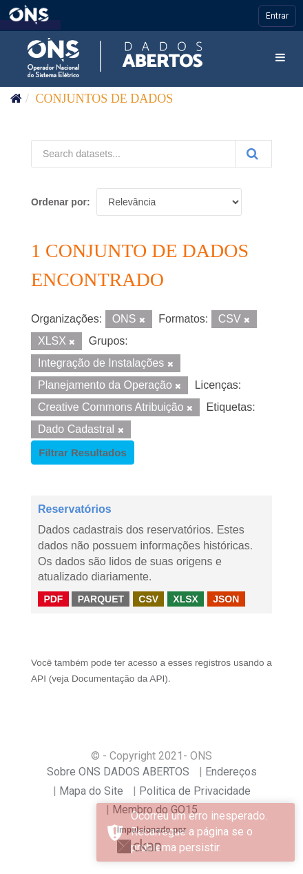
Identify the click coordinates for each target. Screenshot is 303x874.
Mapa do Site (91, 790)
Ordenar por (59, 201)
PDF (53, 598)
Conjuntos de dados (105, 98)
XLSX (185, 598)
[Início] (16, 98)
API (38, 678)
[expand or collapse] (280, 58)
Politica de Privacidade (195, 790)
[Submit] (253, 153)
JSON (226, 598)
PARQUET (101, 598)
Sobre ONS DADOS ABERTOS (118, 771)
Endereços (231, 771)
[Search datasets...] (133, 153)
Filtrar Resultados (83, 452)
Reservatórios (75, 509)
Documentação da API (118, 678)
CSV (148, 598)
